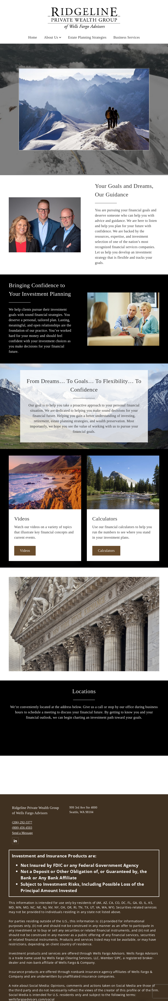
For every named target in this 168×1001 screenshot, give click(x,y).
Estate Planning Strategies (87, 37)
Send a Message (22, 833)
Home (32, 37)
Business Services (127, 37)
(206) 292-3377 (22, 822)
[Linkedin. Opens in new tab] (15, 840)
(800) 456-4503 (22, 827)
